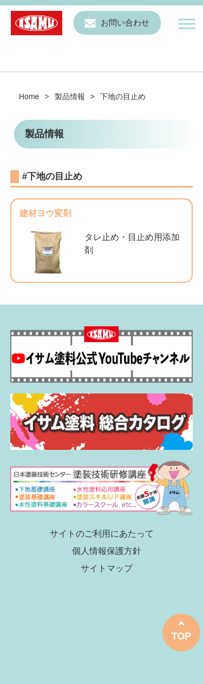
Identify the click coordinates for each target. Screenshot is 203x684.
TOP (182, 636)
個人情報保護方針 (106, 551)
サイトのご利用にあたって (102, 533)
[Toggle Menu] (186, 23)
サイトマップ (107, 568)
